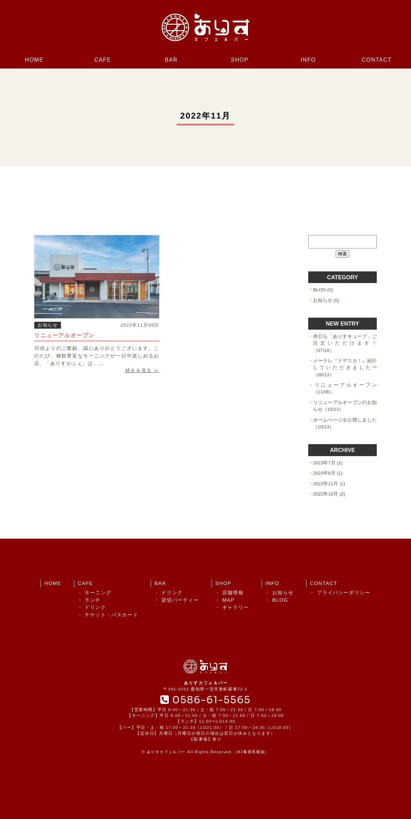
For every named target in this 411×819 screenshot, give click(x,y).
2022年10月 (325, 494)
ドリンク (95, 607)
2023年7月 (324, 462)
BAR (171, 60)
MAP (228, 600)
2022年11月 (325, 483)
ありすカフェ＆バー (166, 752)
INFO (308, 60)
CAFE (102, 60)
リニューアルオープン (64, 335)
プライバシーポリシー (343, 592)
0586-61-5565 (205, 700)
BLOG (319, 289)
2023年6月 (324, 473)
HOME (34, 60)
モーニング (98, 592)
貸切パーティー (180, 600)
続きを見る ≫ (142, 370)
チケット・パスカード (111, 615)
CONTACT (376, 60)
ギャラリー (235, 607)
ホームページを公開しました (345, 420)
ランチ (93, 600)
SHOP (240, 60)
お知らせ (48, 325)
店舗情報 (233, 592)
